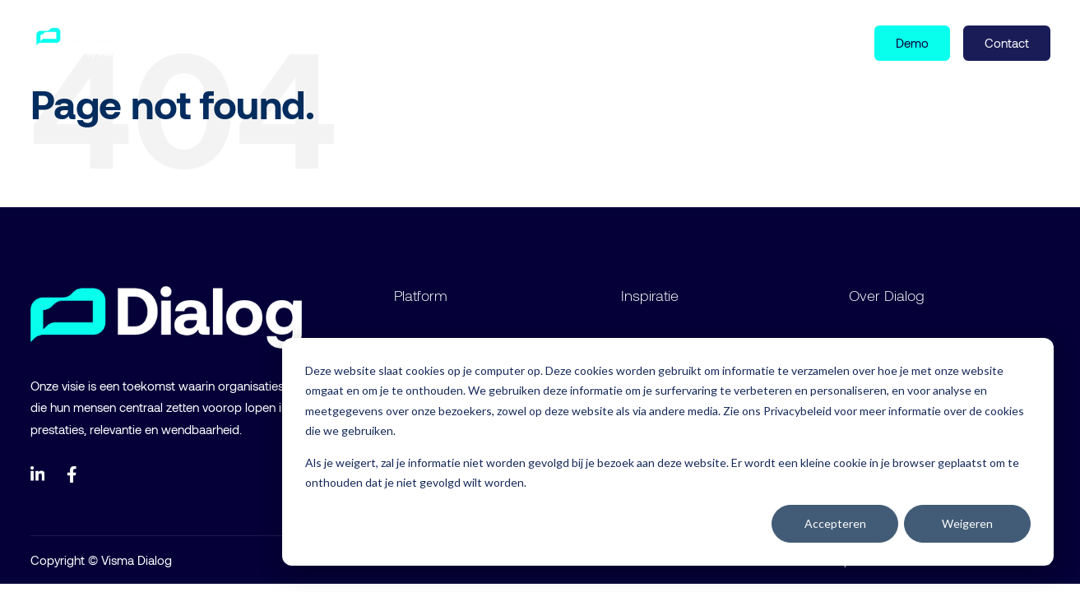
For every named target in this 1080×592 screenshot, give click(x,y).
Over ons (370, 42)
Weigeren (967, 523)
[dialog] (668, 452)
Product (201, 42)
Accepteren (835, 523)
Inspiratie (288, 42)
